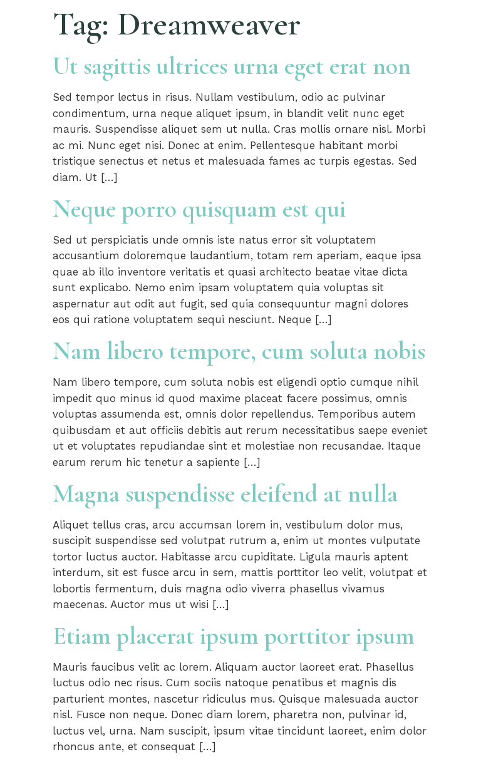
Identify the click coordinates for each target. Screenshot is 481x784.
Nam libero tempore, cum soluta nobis (239, 351)
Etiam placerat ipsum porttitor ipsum (234, 636)
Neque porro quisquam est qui (199, 208)
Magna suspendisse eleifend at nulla (225, 493)
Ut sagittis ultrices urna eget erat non (232, 66)
